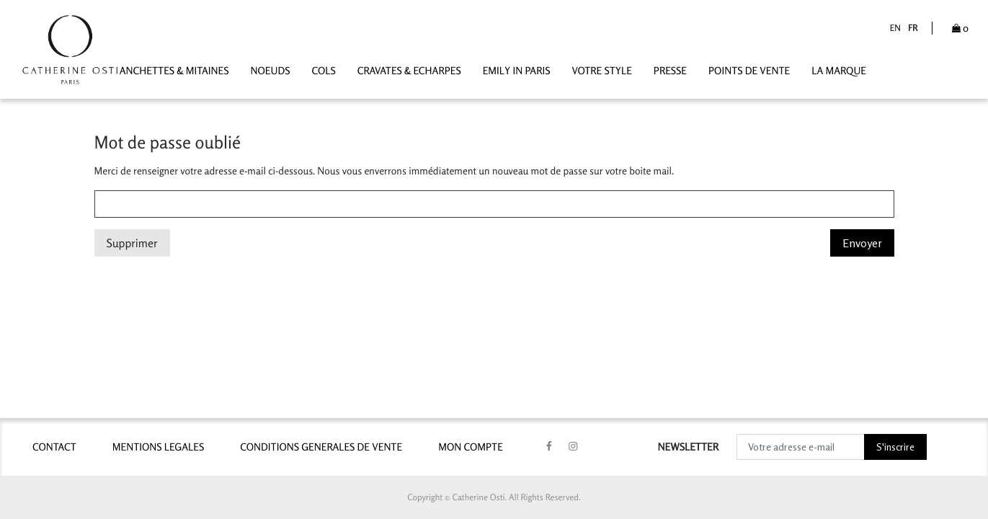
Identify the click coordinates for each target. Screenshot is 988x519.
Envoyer (862, 243)
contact (54, 447)
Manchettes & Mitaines (169, 71)
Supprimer (132, 243)
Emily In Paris (517, 71)
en (895, 27)
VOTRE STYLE (601, 71)
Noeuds (270, 71)
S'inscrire (895, 446)
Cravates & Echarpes (409, 71)
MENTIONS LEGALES (158, 447)
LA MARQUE (838, 71)
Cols (323, 71)
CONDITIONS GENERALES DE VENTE (321, 447)
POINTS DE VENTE (749, 71)
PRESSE (670, 71)
